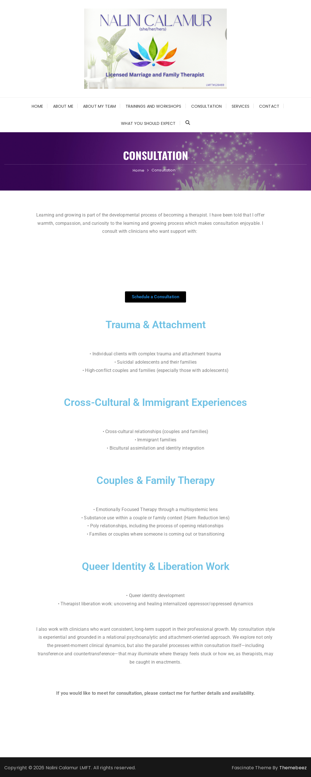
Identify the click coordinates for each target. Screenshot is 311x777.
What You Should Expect (148, 123)
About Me (63, 106)
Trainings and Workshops (153, 106)
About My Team (99, 106)
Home (37, 106)
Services (240, 106)
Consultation (206, 106)
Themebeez (293, 767)
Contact (269, 106)
